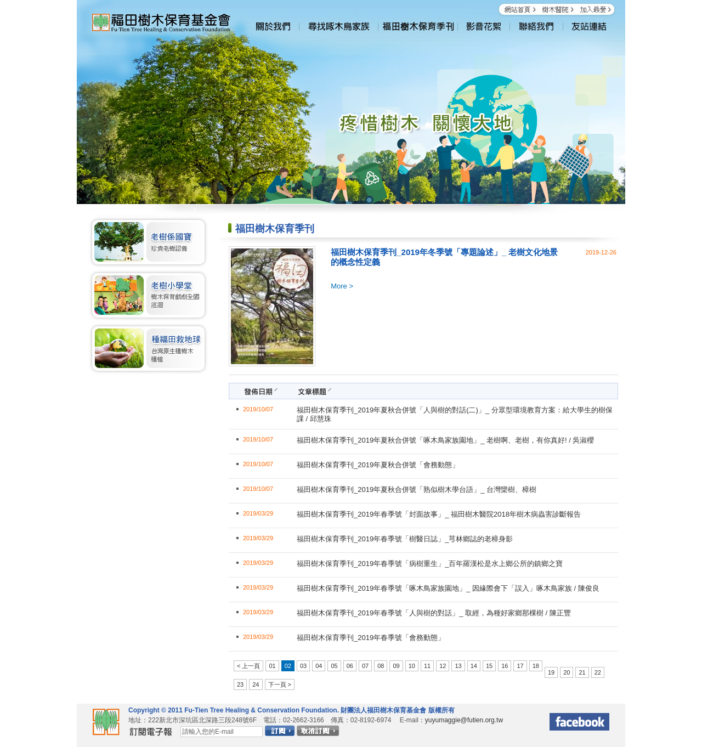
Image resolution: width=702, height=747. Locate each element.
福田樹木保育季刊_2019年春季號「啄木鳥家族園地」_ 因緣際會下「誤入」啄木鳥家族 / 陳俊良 (448, 588)
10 (412, 666)
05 (334, 666)
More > (342, 286)
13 (458, 666)
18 (536, 666)
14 (474, 666)
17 (520, 666)
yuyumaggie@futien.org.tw (464, 720)
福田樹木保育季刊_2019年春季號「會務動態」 (371, 637)
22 (598, 672)
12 (442, 666)
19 (551, 672)
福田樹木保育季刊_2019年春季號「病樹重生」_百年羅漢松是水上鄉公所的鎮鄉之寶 (430, 563)
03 (303, 666)
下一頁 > (279, 684)
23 (240, 684)
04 (318, 666)
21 (582, 672)
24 (255, 684)
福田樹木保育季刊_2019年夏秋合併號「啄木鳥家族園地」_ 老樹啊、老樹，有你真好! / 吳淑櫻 (445, 440)
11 (427, 666)
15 (489, 666)
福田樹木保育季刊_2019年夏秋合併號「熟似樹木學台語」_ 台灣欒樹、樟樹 (416, 489)
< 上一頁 (248, 666)
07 (365, 666)
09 (396, 666)
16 (504, 666)
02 (288, 666)
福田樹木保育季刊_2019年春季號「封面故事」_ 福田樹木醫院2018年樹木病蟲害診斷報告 (439, 514)
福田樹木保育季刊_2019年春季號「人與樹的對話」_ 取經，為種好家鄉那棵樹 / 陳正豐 (434, 613)
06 (350, 666)
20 (566, 672)
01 (272, 666)
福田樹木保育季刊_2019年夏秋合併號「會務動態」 (378, 465)
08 (380, 666)
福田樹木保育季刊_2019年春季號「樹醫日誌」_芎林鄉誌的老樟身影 (405, 539)
